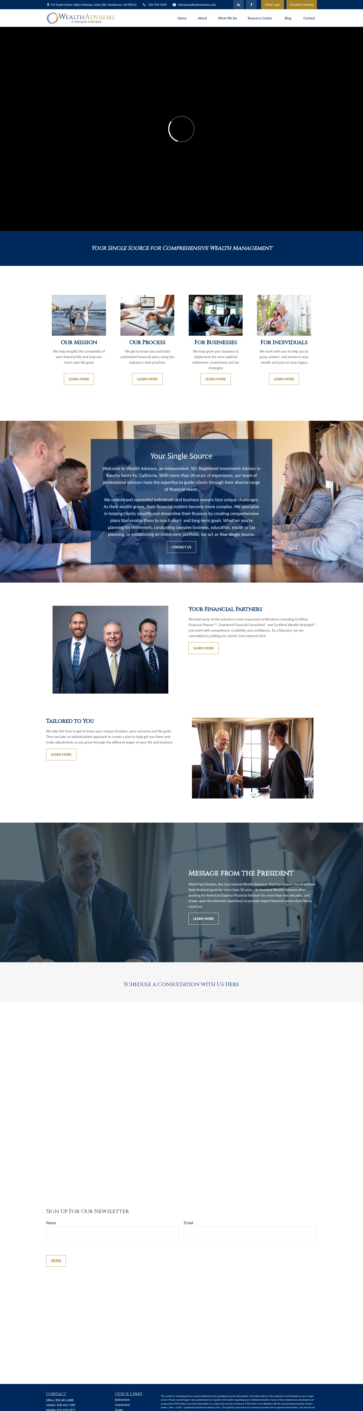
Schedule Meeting (301, 5)
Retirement (122, 1400)
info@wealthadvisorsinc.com (194, 5)
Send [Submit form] (56, 1261)
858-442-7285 (66, 1405)
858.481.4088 (64, 1400)
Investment (122, 1405)
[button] (182, 18)
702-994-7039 (154, 5)
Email (188, 1223)
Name (51, 1223)
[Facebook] (251, 4)
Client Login (272, 5)
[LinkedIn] (238, 4)
